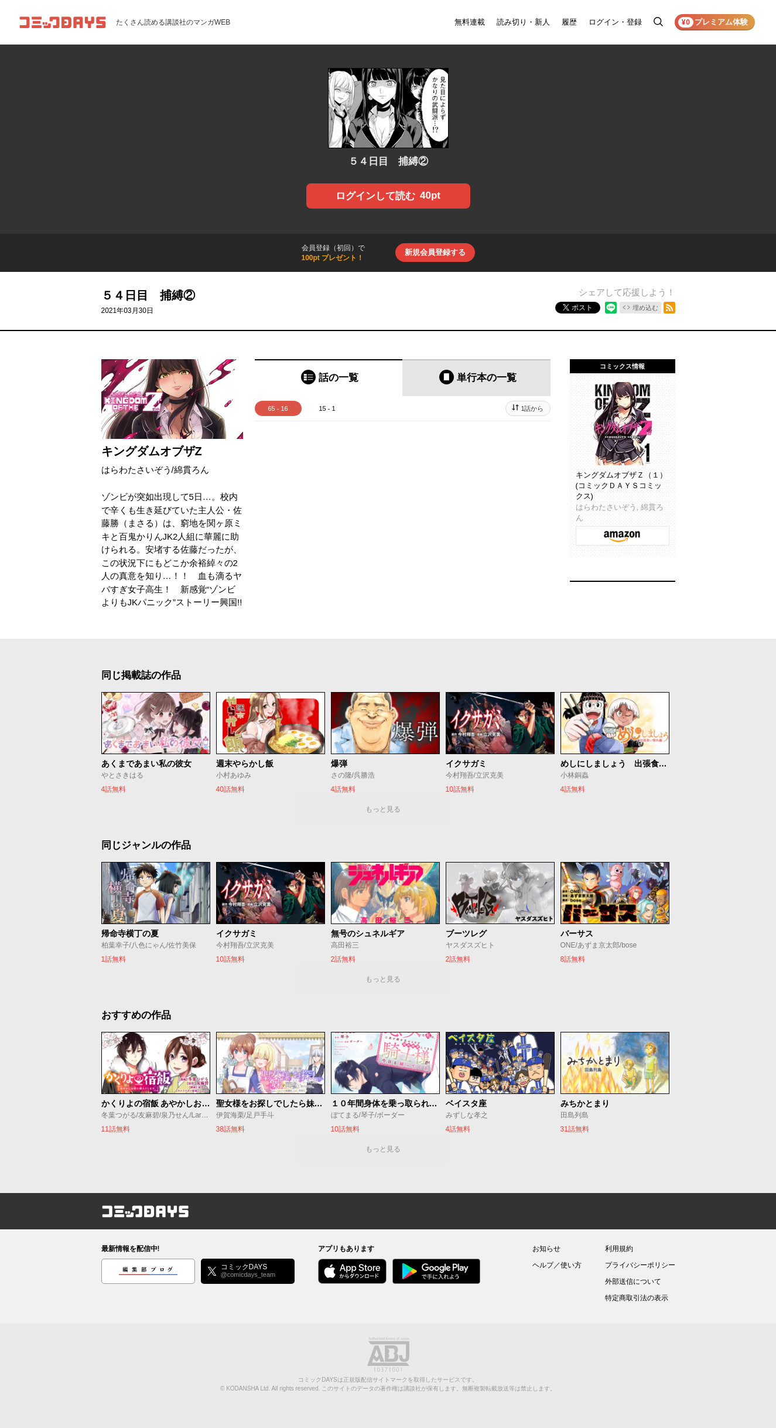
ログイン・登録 (615, 22)
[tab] (329, 377)
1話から (532, 408)
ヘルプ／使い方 (557, 1265)
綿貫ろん (191, 470)
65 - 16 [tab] (278, 408)
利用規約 (619, 1249)
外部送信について (633, 1281)
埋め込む (645, 307)
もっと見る (383, 809)
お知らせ (546, 1249)
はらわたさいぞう (136, 470)
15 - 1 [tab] (327, 408)
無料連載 (469, 22)
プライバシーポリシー (640, 1265)
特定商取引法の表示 (636, 1298)
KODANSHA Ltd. (248, 1388)
